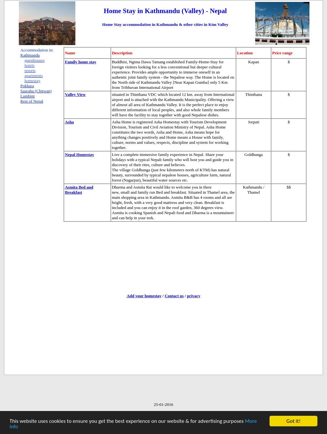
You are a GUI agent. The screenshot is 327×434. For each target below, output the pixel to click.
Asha (69, 122)
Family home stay (80, 61)
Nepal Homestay (79, 154)
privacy (193, 295)
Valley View (75, 94)
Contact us (174, 295)
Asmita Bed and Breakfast (79, 190)
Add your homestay (144, 295)
